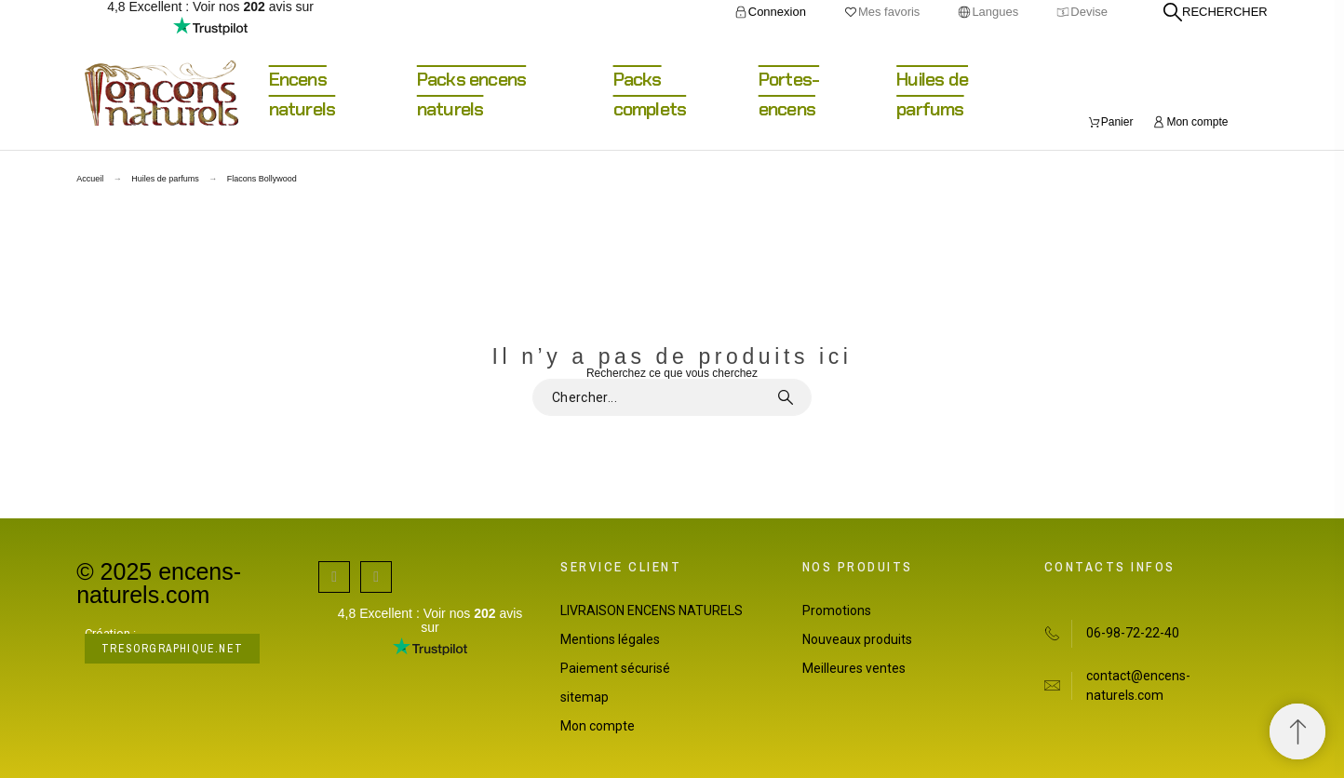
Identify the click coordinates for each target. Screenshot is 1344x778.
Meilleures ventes (854, 668)
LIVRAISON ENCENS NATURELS (651, 610)
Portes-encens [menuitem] (789, 94)
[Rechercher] (1215, 12)
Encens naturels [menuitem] (302, 94)
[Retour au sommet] (1297, 731)
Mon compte (597, 725)
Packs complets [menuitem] (650, 94)
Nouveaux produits (857, 639)
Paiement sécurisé (615, 668)
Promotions (836, 610)
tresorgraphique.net (172, 648)
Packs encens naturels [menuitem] (471, 94)
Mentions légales (610, 639)
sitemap (584, 697)
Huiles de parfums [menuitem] (932, 94)
